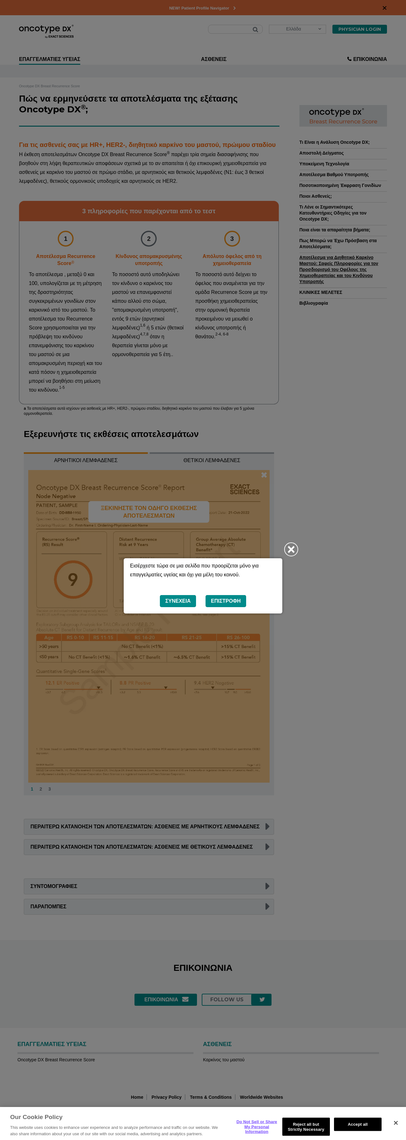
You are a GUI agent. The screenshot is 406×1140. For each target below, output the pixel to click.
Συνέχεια (178, 601)
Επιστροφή (226, 601)
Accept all (358, 1131)
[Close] (396, 1130)
